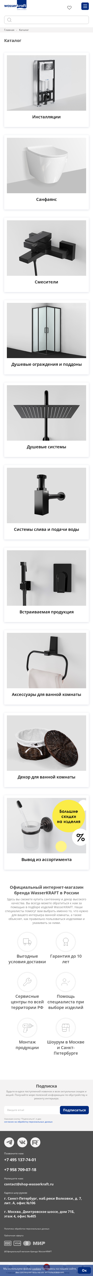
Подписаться (74, 1110)
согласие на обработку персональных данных (28, 1121)
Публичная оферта (14, 1235)
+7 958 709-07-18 (20, 1169)
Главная (9, 30)
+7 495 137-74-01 (20, 1159)
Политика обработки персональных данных (26, 1228)
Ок (84, 1270)
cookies (36, 1268)
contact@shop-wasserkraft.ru (29, 1184)
